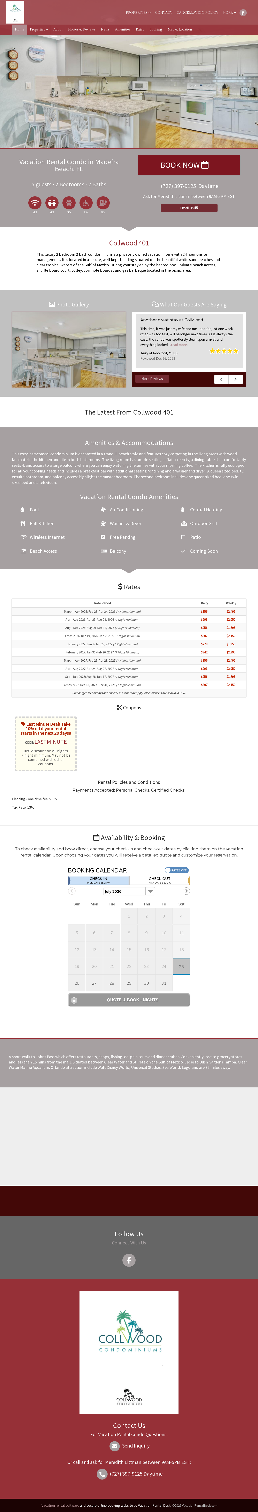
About (57, 30)
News (105, 30)
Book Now (184, 165)
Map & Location (180, 30)
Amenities (122, 30)
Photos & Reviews (81, 30)
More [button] (229, 13)
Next (236, 379)
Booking (156, 30)
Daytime (129, 1473)
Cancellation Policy (197, 13)
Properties (138, 13)
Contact (164, 13)
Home (19, 30)
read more (179, 344)
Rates (140, 30)
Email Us (189, 208)
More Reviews (152, 378)
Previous (221, 379)
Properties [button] (39, 30)
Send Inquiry (129, 1445)
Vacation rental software (60, 1505)
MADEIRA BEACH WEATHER (127, 1201)
